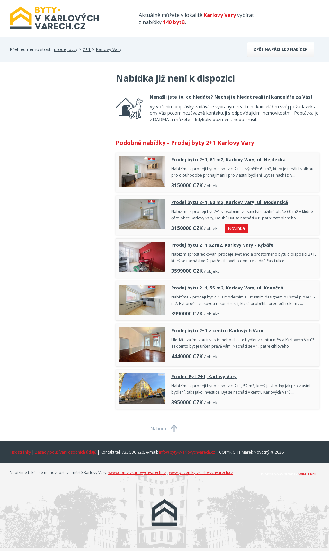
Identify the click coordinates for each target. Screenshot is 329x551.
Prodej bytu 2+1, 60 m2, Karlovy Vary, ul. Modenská (229, 202)
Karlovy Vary (108, 49)
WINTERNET (308, 474)
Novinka (236, 228)
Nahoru (158, 428)
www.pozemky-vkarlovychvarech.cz (201, 472)
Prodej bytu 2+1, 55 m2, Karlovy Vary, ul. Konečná (227, 288)
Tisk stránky (20, 452)
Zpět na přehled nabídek (280, 49)
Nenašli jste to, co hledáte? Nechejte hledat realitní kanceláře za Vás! (231, 97)
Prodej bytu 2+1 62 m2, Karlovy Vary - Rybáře (222, 245)
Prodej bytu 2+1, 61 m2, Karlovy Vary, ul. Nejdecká (228, 159)
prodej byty (65, 49)
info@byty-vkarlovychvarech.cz (187, 452)
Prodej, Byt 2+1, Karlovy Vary (204, 376)
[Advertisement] (58, 123)
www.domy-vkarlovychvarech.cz (137, 472)
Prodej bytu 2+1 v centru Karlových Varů (217, 330)
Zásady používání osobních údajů (65, 452)
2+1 (87, 49)
